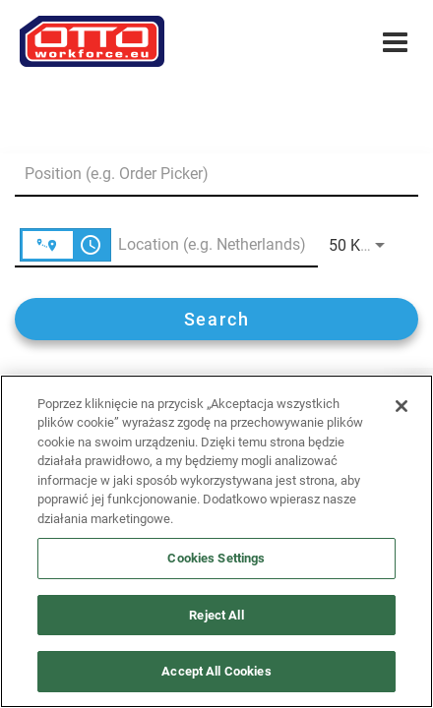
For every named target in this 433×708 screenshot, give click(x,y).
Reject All (216, 615)
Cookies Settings (216, 558)
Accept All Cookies (216, 671)
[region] (216, 541)
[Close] (401, 406)
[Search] (216, 319)
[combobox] (207, 173)
